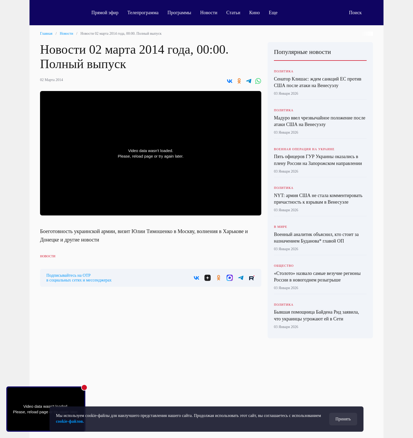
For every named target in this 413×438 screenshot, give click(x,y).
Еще (276, 12)
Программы (179, 12)
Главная (46, 34)
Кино (254, 12)
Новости (208, 12)
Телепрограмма (143, 12)
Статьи (233, 12)
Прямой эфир (105, 12)
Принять (343, 419)
